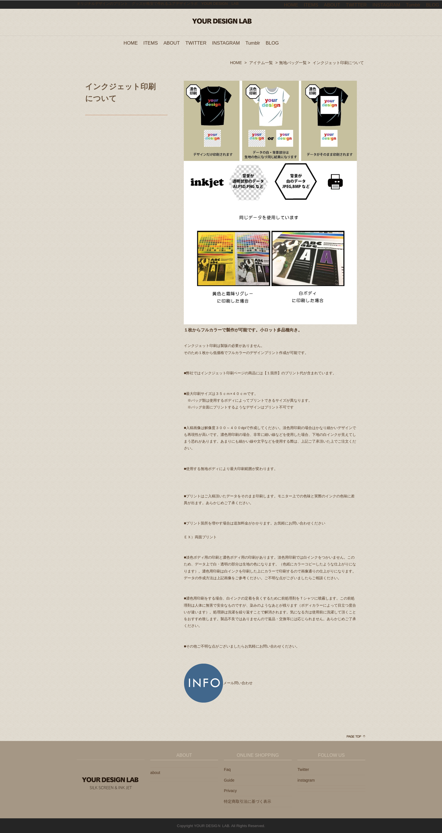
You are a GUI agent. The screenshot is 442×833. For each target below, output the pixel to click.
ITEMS (150, 42)
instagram (306, 780)
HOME (130, 42)
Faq (227, 769)
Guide (229, 780)
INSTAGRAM (226, 42)
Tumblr (253, 42)
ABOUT (171, 42)
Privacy (230, 790)
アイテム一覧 (261, 62)
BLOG (272, 42)
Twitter (303, 769)
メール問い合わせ (218, 683)
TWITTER (196, 42)
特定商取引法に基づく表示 (247, 801)
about (155, 772)
